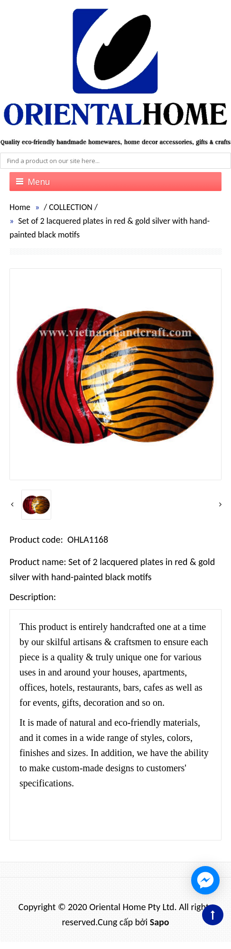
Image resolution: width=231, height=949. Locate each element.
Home (19, 207)
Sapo (159, 922)
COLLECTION (70, 207)
